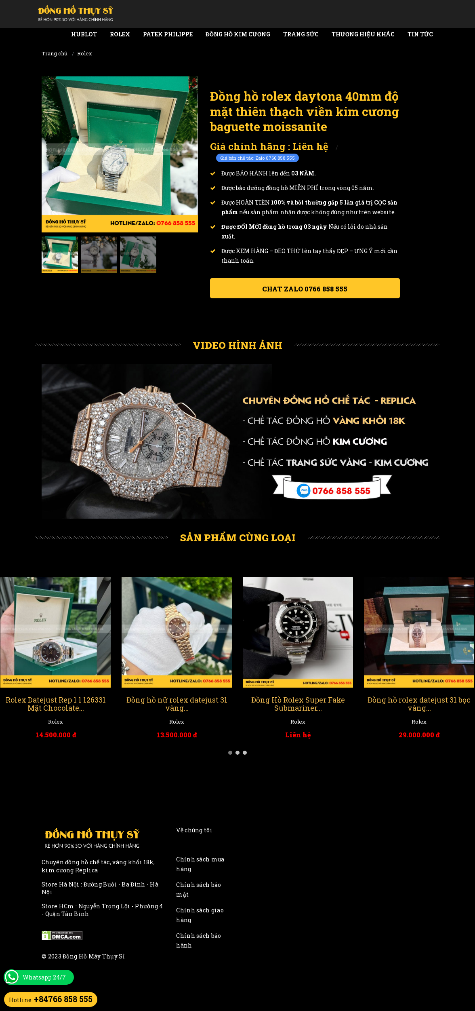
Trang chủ (54, 53)
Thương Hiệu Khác (363, 34)
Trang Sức (301, 34)
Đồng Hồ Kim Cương (238, 34)
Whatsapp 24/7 (44, 977)
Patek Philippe (168, 34)
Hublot (84, 34)
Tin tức (420, 34)
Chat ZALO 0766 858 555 (304, 289)
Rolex (120, 34)
